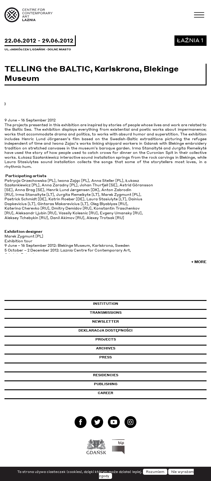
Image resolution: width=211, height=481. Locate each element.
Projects (105, 339)
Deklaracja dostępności (105, 330)
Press (105, 357)
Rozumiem (155, 472)
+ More (199, 262)
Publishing (105, 384)
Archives (105, 348)
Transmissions (131, 312)
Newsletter (105, 321)
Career (105, 393)
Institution (105, 304)
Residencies (105, 375)
